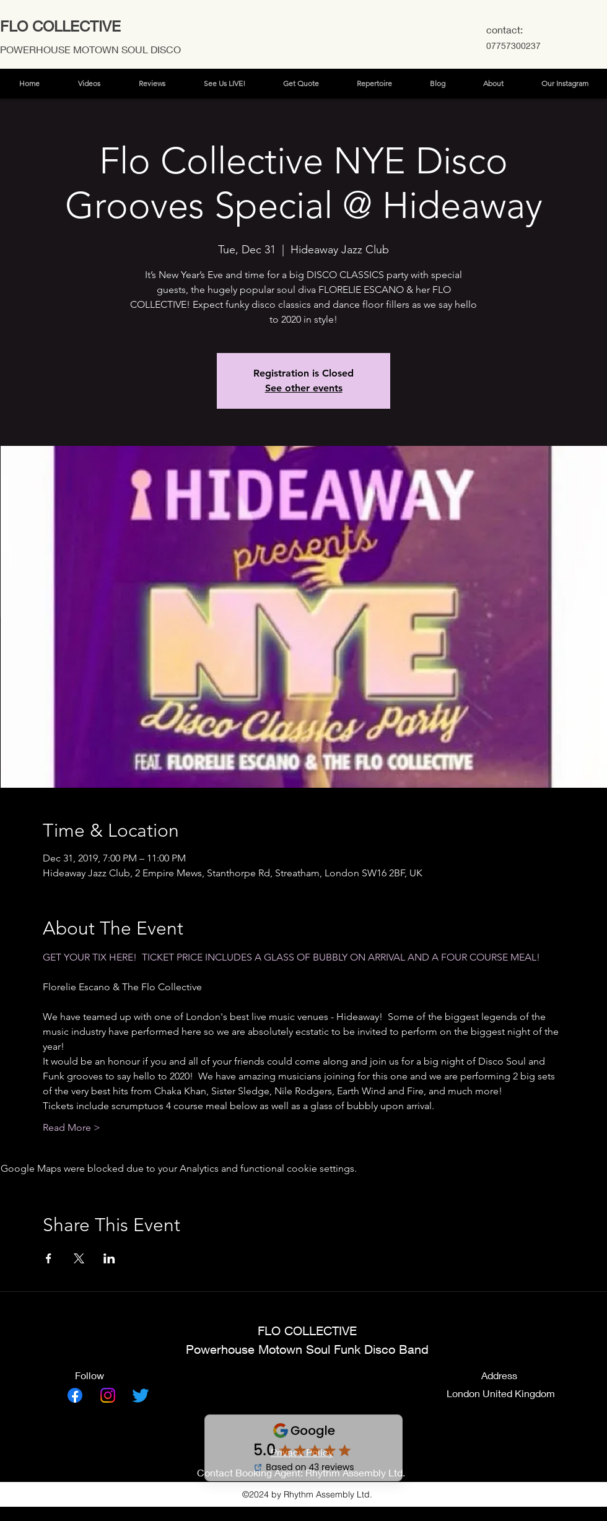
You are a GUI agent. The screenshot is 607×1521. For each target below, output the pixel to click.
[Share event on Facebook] (49, 1258)
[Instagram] (108, 1395)
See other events (304, 388)
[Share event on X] (79, 1258)
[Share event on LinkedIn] (109, 1258)
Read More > (71, 1127)
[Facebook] (75, 1395)
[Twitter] (141, 1395)
